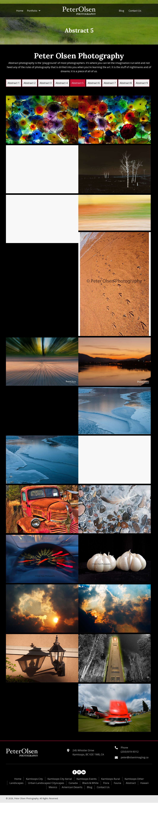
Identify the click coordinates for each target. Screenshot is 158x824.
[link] (13, 83)
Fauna (117, 783)
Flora (106, 783)
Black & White (90, 783)
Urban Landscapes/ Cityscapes (46, 783)
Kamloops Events (87, 778)
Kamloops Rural (110, 778)
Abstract (131, 783)
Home (17, 778)
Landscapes (16, 783)
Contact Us (103, 787)
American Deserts (72, 787)
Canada (73, 783)
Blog (89, 787)
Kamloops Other (134, 778)
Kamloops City (34, 778)
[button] (74, 772)
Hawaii (144, 783)
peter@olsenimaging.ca (135, 757)
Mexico (53, 787)
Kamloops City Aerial (59, 778)
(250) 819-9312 (130, 751)
